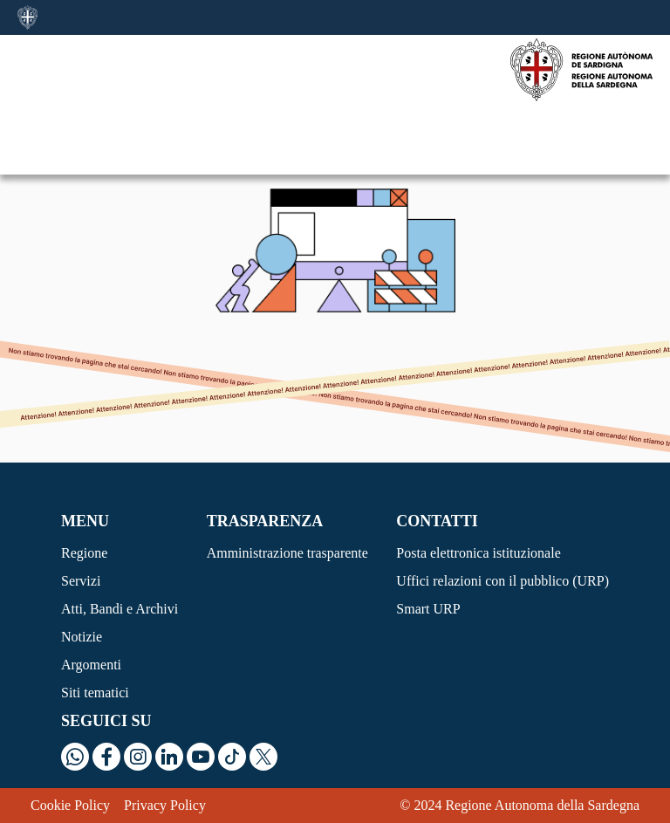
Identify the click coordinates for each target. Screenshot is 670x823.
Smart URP (428, 608)
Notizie (81, 636)
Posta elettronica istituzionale (478, 552)
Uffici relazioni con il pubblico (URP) (502, 580)
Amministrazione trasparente (287, 552)
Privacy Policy (165, 805)
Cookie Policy (70, 805)
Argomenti (91, 664)
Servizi (80, 580)
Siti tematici (95, 692)
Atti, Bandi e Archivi (119, 608)
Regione (84, 552)
